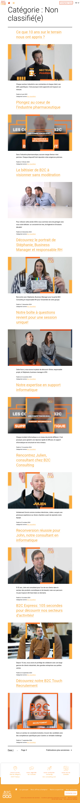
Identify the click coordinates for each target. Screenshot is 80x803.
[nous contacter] (49, 768)
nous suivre (66, 772)
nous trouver (15, 772)
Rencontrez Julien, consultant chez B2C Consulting (33, 460)
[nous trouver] (15, 768)
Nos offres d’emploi (39, 790)
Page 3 (24, 750)
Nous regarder (31, 772)
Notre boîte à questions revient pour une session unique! (36, 317)
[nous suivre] (66, 768)
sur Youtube (32, 774)
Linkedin (66, 774)
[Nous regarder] (31, 768)
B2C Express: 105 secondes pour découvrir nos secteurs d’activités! (39, 610)
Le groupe (24, 790)
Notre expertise (57, 790)
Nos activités (71, 790)
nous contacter (49, 772)
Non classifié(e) (31, 96)
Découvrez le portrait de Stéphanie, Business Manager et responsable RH (39, 245)
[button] (13, 3)
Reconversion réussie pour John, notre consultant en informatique (38, 535)
